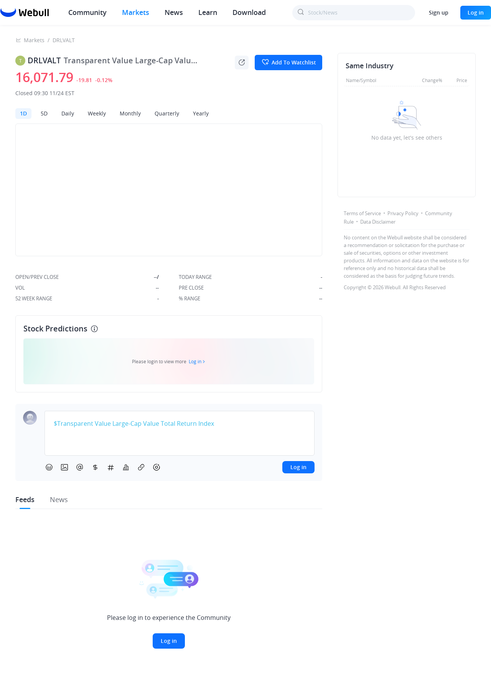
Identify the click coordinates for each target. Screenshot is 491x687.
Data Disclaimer (377, 221)
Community (87, 12)
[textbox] (179, 424)
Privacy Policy (403, 213)
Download (249, 12)
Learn (207, 12)
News (174, 12)
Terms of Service (362, 213)
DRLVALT (64, 40)
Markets (135, 12)
